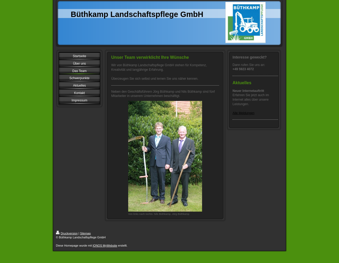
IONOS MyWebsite (105, 245)
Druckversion (67, 233)
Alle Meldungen (244, 113)
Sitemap (85, 233)
